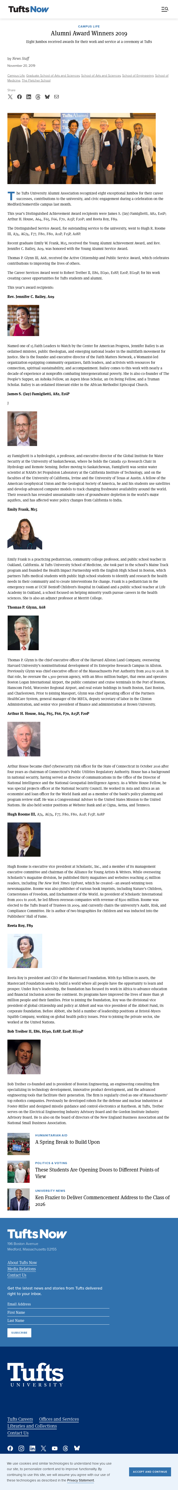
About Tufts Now (22, 1262)
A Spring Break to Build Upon (67, 1141)
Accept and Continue (150, 1472)
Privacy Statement (80, 1480)
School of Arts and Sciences (101, 75)
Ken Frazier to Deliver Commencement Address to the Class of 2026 (102, 1200)
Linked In (32, 1448)
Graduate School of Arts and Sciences (53, 75)
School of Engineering (138, 75)
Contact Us (16, 1275)
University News (50, 1191)
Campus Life (89, 27)
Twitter (43, 1448)
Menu (165, 9)
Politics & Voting (51, 1163)
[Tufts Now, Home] (28, 9)
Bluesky (77, 1448)
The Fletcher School (36, 80)
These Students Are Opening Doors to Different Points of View (97, 1173)
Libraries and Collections (32, 1426)
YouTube (54, 1448)
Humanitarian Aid (51, 1136)
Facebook (10, 1448)
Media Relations (21, 1269)
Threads (66, 1448)
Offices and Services (59, 1419)
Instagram (21, 1448)
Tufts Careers (20, 1419)
